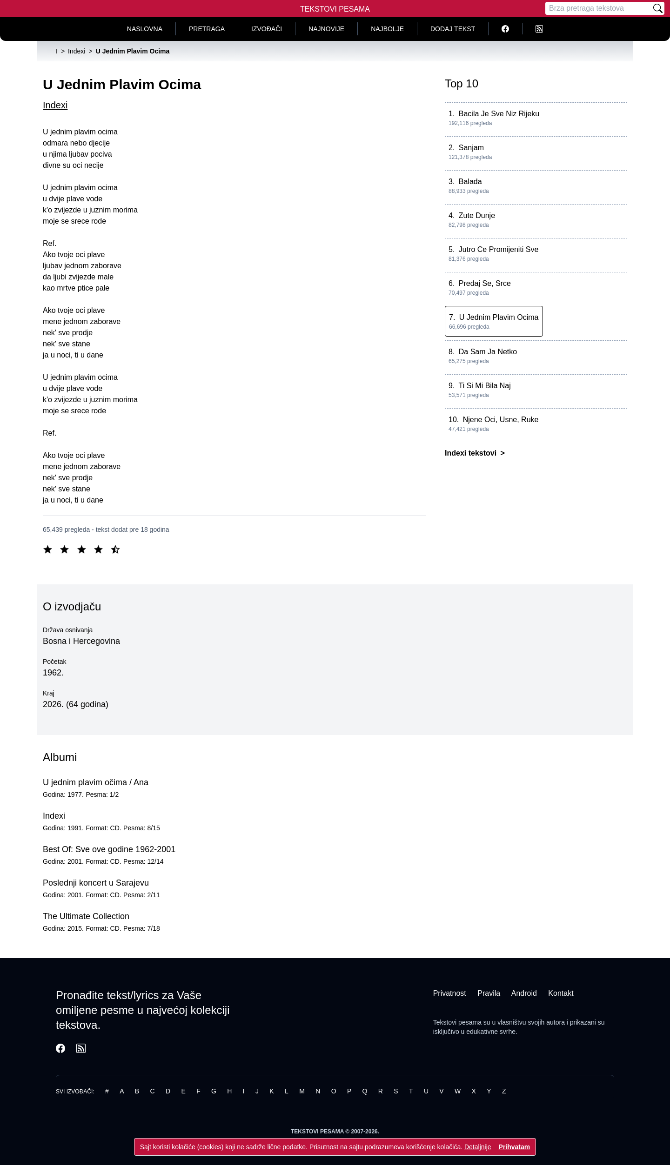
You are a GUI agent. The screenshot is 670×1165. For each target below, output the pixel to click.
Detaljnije (477, 1147)
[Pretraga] (598, 8)
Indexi (55, 105)
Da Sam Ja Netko (488, 352)
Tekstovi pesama (457, 1022)
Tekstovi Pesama (335, 9)
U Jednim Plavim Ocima (499, 317)
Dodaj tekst (452, 29)
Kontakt (560, 993)
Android (524, 993)
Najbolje (387, 29)
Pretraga (207, 29)
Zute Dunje (477, 215)
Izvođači (266, 29)
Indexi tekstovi (472, 453)
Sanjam (471, 148)
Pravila (488, 993)
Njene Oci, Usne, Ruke (501, 420)
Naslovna (144, 29)
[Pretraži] (657, 8)
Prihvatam (514, 1147)
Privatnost (449, 993)
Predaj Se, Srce (485, 283)
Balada (470, 181)
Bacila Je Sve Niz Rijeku (499, 114)
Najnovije (326, 29)
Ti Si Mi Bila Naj (485, 386)
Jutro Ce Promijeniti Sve (499, 249)
